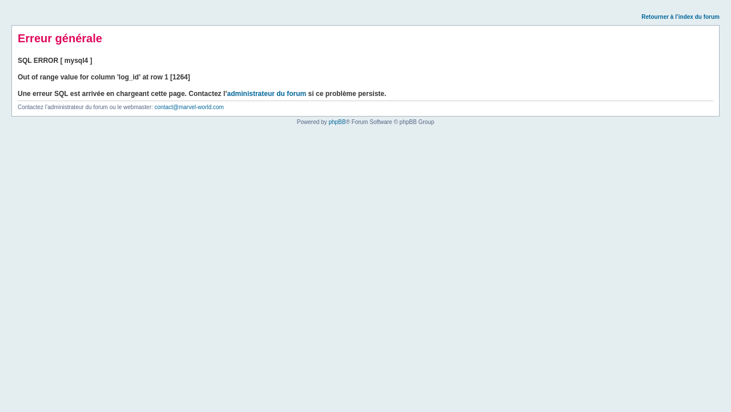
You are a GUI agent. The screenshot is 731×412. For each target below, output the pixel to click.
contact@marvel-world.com (189, 107)
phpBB (337, 122)
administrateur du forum (267, 94)
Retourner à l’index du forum (680, 17)
